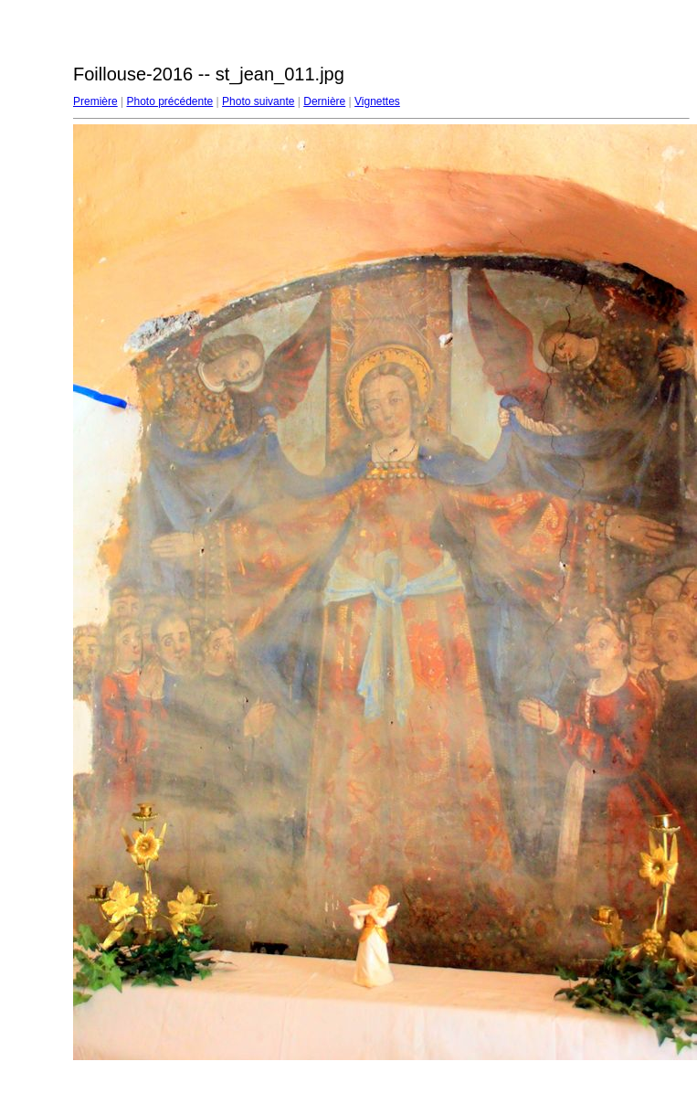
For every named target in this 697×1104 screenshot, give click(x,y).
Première (95, 101)
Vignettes (377, 101)
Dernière (324, 101)
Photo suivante (258, 101)
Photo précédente (169, 101)
